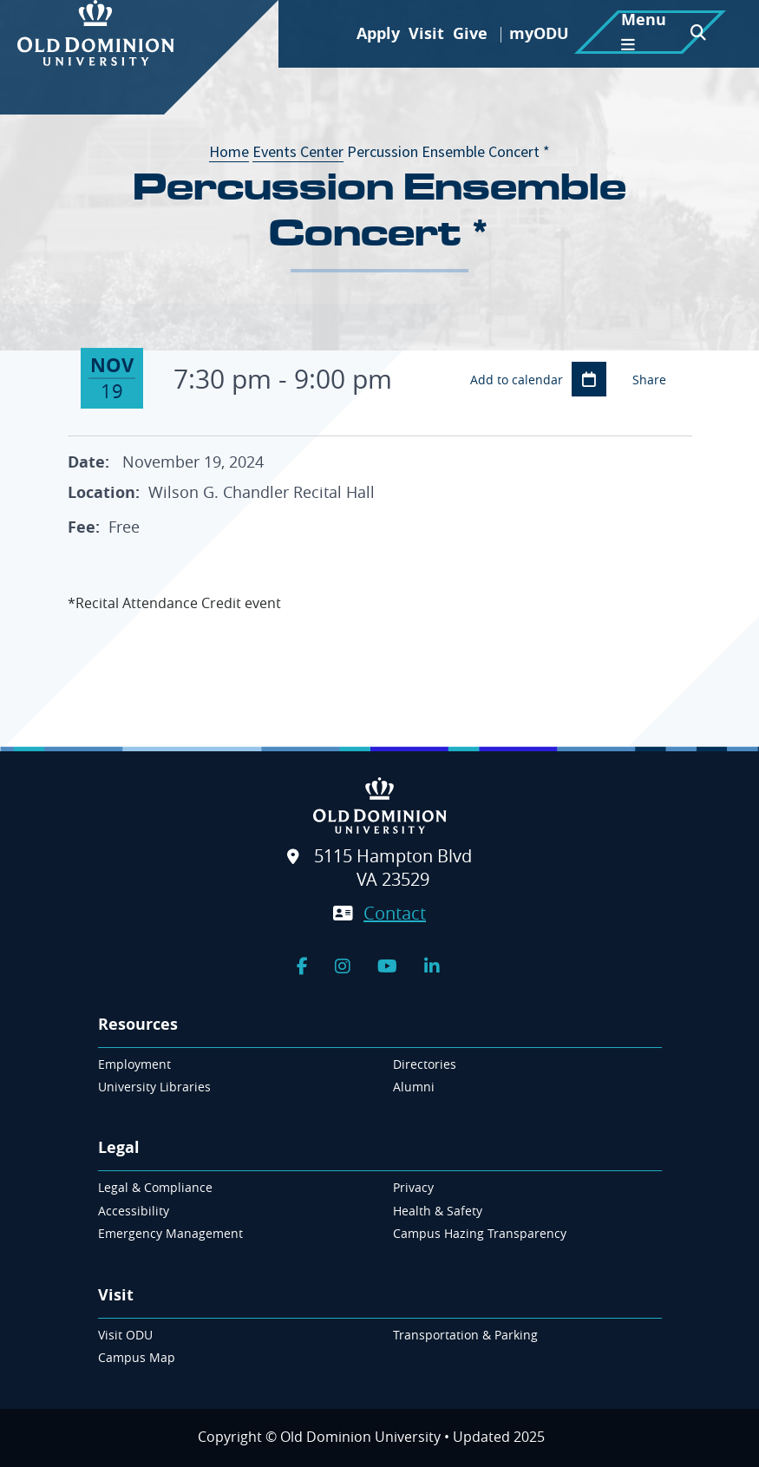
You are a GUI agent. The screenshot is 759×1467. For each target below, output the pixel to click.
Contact (394, 913)
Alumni (414, 1086)
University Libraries (154, 1086)
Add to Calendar (589, 379)
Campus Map (136, 1357)
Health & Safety (437, 1210)
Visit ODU (125, 1334)
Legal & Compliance (155, 1187)
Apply (378, 33)
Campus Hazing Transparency (479, 1233)
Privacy (413, 1187)
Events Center (298, 151)
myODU (539, 33)
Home (229, 151)
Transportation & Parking (465, 1334)
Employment (134, 1064)
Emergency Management (170, 1233)
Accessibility (133, 1210)
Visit (426, 33)
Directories (424, 1064)
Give (470, 33)
